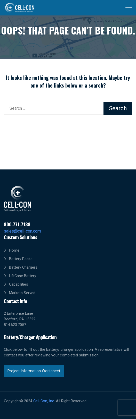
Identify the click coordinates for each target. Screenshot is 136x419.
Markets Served (22, 293)
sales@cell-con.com (22, 231)
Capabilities (18, 284)
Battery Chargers (23, 267)
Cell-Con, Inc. (44, 401)
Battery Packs (21, 259)
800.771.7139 (17, 224)
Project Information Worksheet (33, 371)
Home (14, 250)
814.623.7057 (15, 325)
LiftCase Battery (22, 276)
